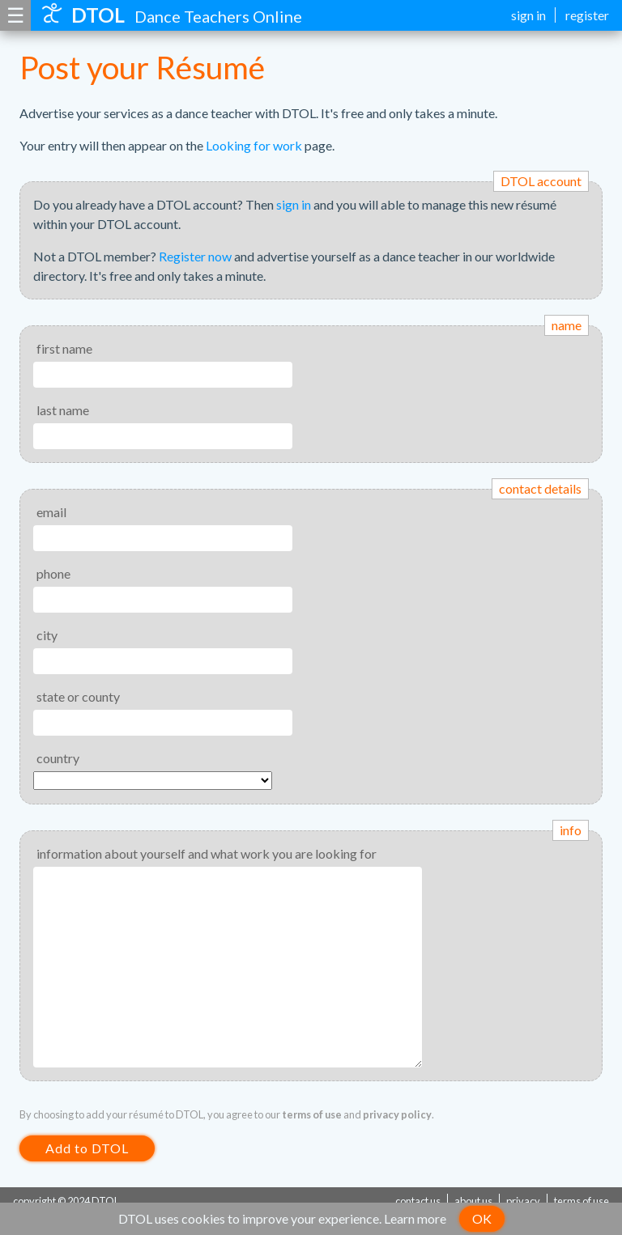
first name (64, 348)
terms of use (312, 1114)
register (587, 15)
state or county (78, 696)
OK (482, 1218)
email (51, 512)
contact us (418, 1201)
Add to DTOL (87, 1148)
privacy (523, 1201)
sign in (528, 15)
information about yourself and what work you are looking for (206, 853)
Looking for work (254, 145)
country (57, 758)
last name (62, 410)
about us (473, 1201)
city (47, 635)
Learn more (415, 1218)
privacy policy (397, 1114)
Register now (195, 256)
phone (53, 573)
